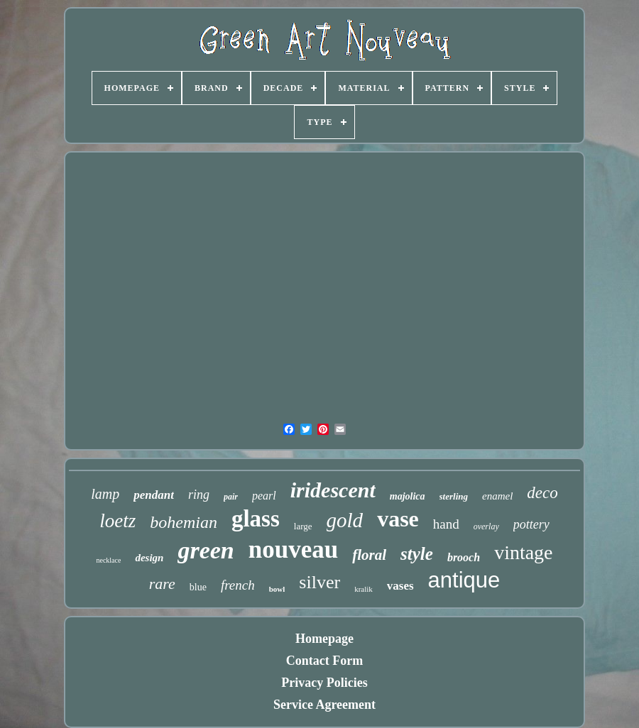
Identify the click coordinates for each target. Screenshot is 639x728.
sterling (453, 496)
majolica (407, 496)
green (206, 550)
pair (231, 497)
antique (464, 580)
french (238, 585)
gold (345, 520)
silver (319, 582)
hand (446, 524)
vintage (523, 552)
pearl (264, 496)
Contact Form (324, 660)
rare (162, 583)
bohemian (183, 522)
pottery (531, 524)
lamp (105, 494)
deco (542, 493)
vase (398, 518)
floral (369, 554)
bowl (277, 589)
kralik (363, 589)
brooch (463, 557)
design (149, 557)
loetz (117, 520)
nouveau (293, 549)
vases (400, 585)
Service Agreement (324, 704)
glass (255, 518)
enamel (497, 496)
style (416, 553)
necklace (108, 560)
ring (198, 494)
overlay (486, 526)
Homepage (324, 639)
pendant (153, 495)
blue (198, 587)
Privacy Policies (324, 682)
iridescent (333, 490)
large (303, 526)
